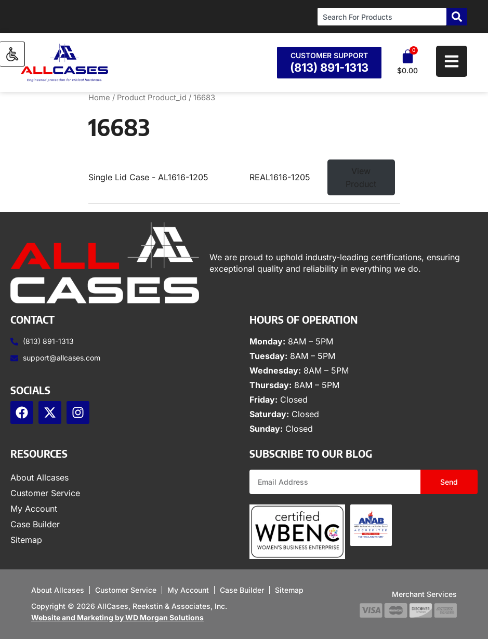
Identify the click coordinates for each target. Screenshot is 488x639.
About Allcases (39, 477)
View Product (361, 177)
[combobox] (382, 16)
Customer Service (45, 493)
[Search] (456, 16)
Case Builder (35, 524)
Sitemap (26, 540)
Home (99, 97)
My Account (33, 508)
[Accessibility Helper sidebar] (12, 54)
